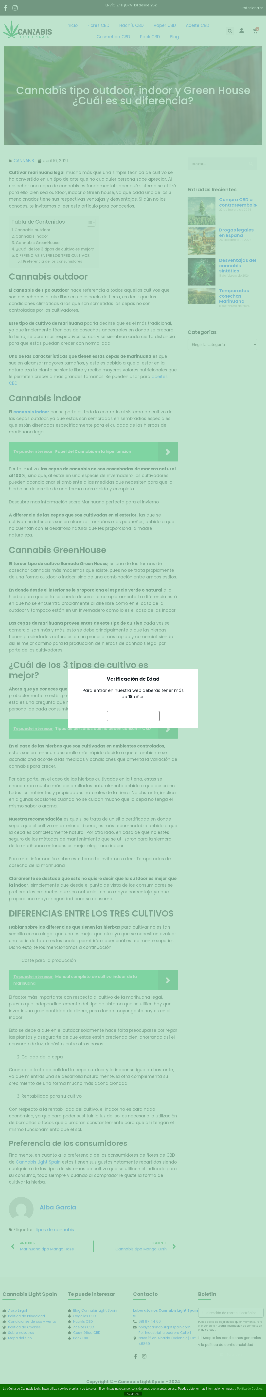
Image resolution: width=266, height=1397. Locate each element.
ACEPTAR (133, 1393)
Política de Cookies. (250, 1388)
